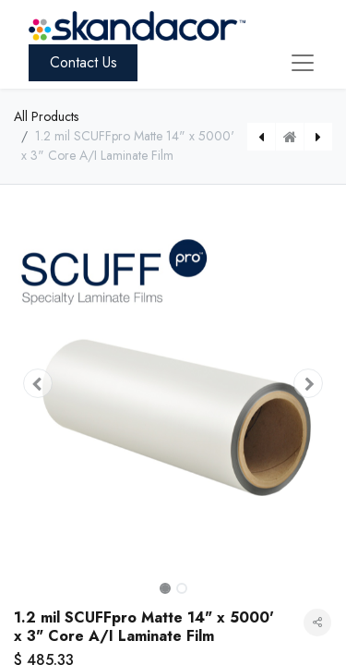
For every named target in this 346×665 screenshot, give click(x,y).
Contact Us (83, 62)
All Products (46, 116)
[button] (38, 383)
